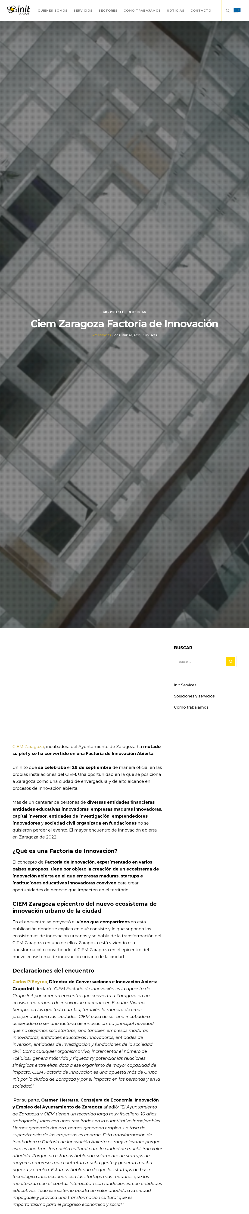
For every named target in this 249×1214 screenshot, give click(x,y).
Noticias (137, 312)
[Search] (226, 10)
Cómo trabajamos (191, 707)
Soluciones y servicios (194, 696)
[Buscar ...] (205, 661)
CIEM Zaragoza (28, 746)
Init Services (101, 335)
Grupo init (113, 312)
